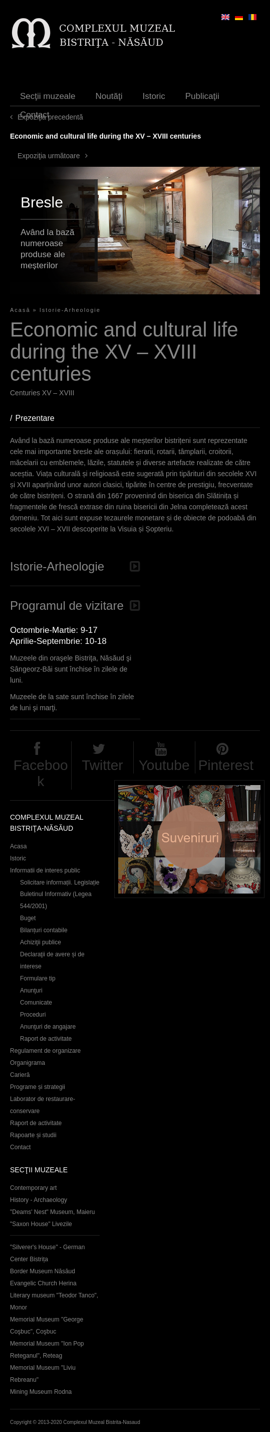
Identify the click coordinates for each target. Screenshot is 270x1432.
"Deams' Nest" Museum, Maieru (52, 1212)
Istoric (153, 96)
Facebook (41, 773)
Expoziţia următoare (49, 156)
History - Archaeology (38, 1199)
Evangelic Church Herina (43, 1283)
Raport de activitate (46, 1038)
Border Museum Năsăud (42, 1271)
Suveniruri (189, 839)
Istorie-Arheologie (70, 310)
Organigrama (27, 1062)
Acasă (20, 310)
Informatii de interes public (45, 870)
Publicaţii (202, 96)
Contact (35, 115)
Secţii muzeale (48, 96)
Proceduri (33, 1014)
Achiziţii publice (40, 942)
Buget (28, 918)
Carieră (20, 1074)
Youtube (164, 765)
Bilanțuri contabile (44, 930)
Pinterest (226, 765)
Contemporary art (33, 1187)
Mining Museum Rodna (41, 1391)
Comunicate (36, 1002)
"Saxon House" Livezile (41, 1224)
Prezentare (39, 418)
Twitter (102, 765)
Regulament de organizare (45, 1050)
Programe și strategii (37, 1086)
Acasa (18, 846)
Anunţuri (31, 990)
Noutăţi (109, 96)
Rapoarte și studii (33, 1135)
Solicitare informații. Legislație (60, 882)
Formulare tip (38, 978)
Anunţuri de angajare (48, 1026)
